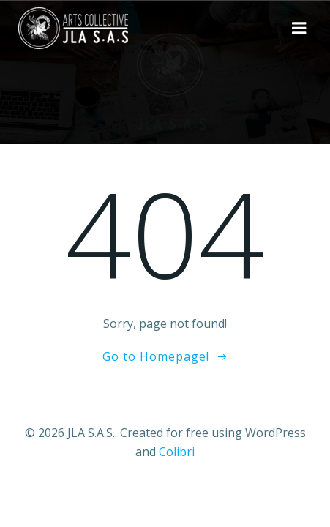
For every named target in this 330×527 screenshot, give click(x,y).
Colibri (177, 452)
